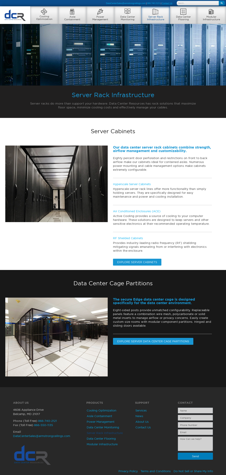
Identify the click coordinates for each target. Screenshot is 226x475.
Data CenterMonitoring (127, 18)
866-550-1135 (43, 425)
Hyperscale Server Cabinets (132, 184)
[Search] (222, 3)
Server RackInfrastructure (155, 18)
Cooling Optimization (101, 410)
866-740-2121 (47, 420)
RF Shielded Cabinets (128, 238)
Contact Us (143, 427)
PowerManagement (100, 18)
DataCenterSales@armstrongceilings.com (125, 3)
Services (141, 410)
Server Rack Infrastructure (105, 433)
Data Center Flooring (101, 438)
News (139, 416)
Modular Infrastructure (102, 444)
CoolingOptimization (44, 17)
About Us (142, 421)
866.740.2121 (153, 3)
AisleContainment (72, 18)
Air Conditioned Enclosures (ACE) (136, 211)
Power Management (100, 421)
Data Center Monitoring (103, 427)
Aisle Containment (99, 416)
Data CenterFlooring (183, 18)
